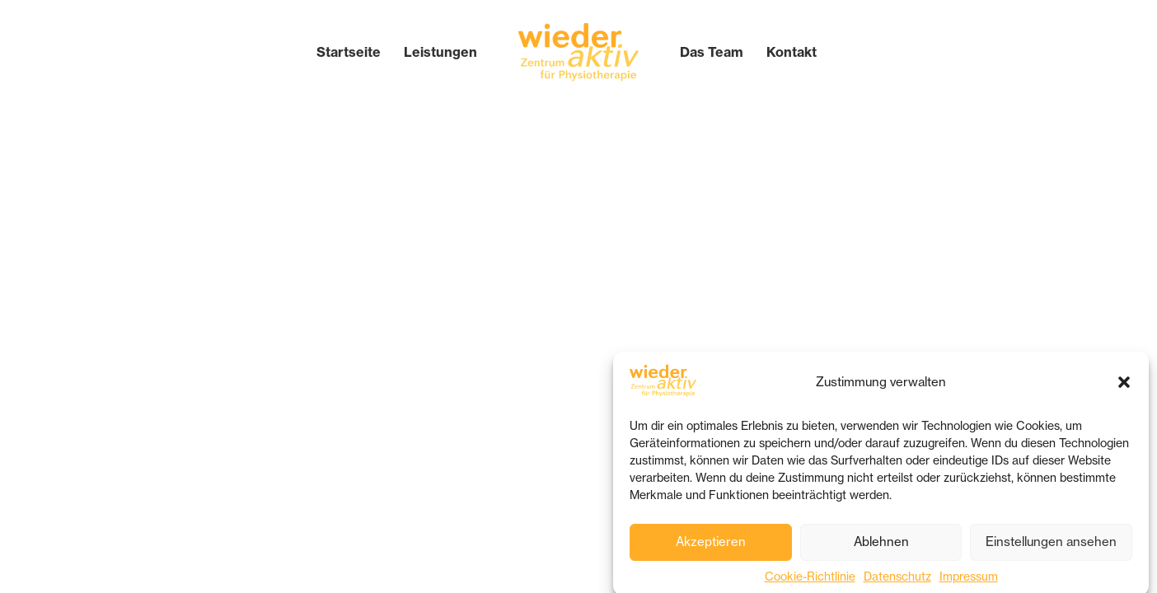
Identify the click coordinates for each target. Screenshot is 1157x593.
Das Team (711, 52)
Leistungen (440, 52)
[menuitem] (348, 52)
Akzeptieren (711, 545)
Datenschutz (897, 579)
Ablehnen (881, 545)
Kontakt (791, 52)
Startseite (348, 52)
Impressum (968, 579)
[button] (1124, 385)
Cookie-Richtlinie (810, 579)
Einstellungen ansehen (1051, 545)
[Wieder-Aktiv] (578, 52)
